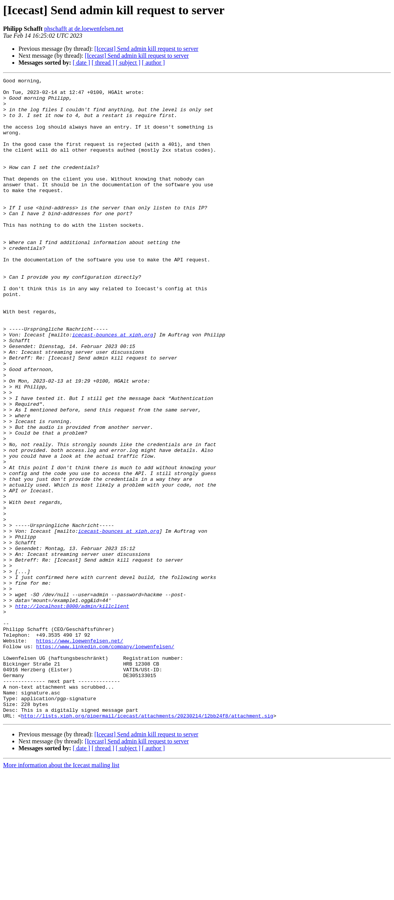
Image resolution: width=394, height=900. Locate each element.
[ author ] (153, 62)
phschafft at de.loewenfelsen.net (84, 28)
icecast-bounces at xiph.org (112, 386)
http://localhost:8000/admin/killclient (72, 712)
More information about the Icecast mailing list (61, 893)
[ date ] (81, 62)
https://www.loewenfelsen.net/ (79, 753)
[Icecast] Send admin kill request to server (146, 48)
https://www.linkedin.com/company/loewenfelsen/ (105, 760)
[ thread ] (103, 62)
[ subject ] (128, 62)
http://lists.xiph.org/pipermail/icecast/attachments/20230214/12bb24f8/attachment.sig (147, 843)
